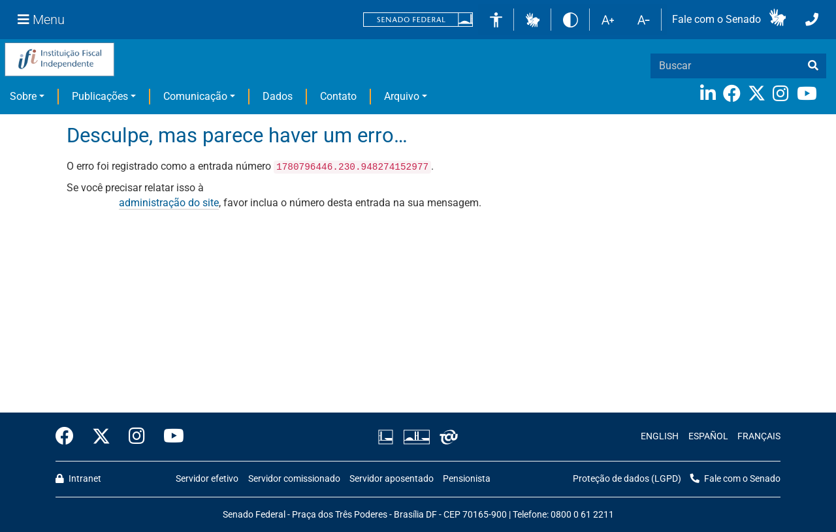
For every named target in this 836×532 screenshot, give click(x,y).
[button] (532, 19)
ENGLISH (660, 436)
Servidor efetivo (207, 478)
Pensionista (466, 478)
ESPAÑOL (708, 436)
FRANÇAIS (758, 436)
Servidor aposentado (391, 478)
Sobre (23, 96)
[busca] (813, 66)
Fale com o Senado (716, 19)
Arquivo (401, 96)
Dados (278, 96)
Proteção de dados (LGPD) (627, 478)
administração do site (169, 202)
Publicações (100, 96)
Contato (338, 96)
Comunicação (195, 96)
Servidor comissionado (294, 478)
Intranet (78, 478)
